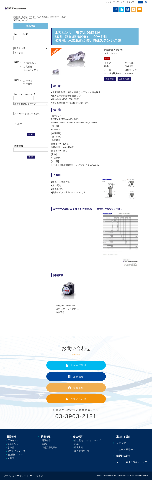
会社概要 (78, 436)
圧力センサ (26, 17)
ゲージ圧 (36, 17)
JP (141, 2)
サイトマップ (113, 2)
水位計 (11, 447)
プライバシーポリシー (15, 476)
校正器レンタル (15, 454)
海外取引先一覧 (83, 451)
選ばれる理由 (125, 436)
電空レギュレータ (16, 451)
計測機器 (47, 440)
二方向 (27, 84)
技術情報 (45, 436)
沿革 (78, 444)
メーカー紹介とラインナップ (133, 462)
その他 (11, 458)
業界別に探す (125, 455)
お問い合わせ (78, 399)
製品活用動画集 (50, 447)
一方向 (27, 80)
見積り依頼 (110, 79)
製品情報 (16, 17)
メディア (122, 443)
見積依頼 (78, 376)
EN (146, 2)
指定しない (30, 63)
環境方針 (80, 447)
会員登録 (78, 388)
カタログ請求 (124, 79)
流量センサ (13, 444)
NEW (18, 124)
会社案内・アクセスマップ (89, 440)
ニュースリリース (127, 449)
